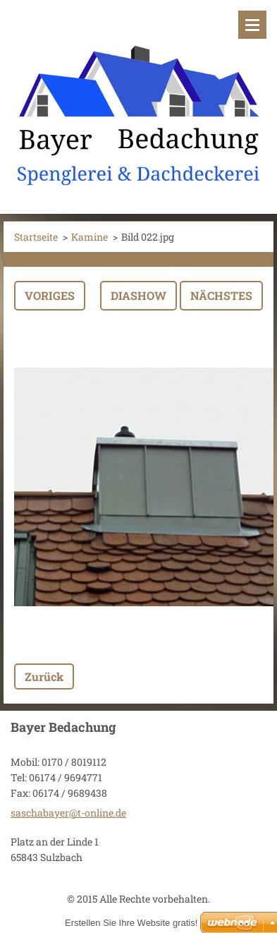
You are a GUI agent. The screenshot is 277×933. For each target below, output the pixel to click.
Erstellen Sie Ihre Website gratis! (131, 922)
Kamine (89, 236)
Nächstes (221, 295)
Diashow (138, 295)
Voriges (50, 295)
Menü (252, 25)
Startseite (36, 236)
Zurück (44, 676)
